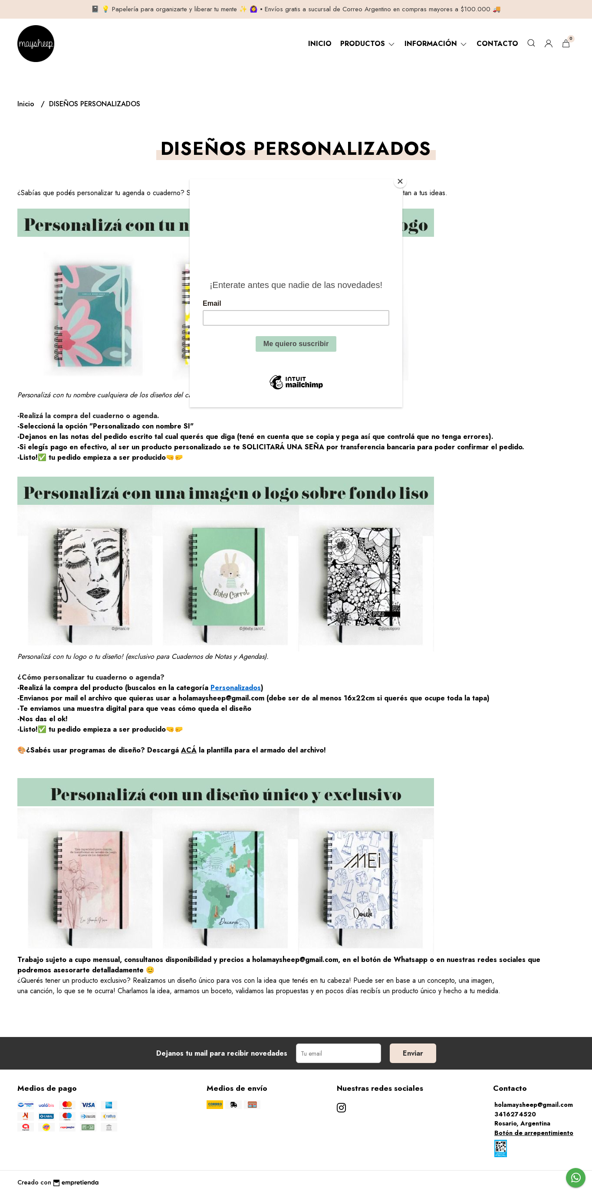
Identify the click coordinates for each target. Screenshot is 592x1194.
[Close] (400, 181)
